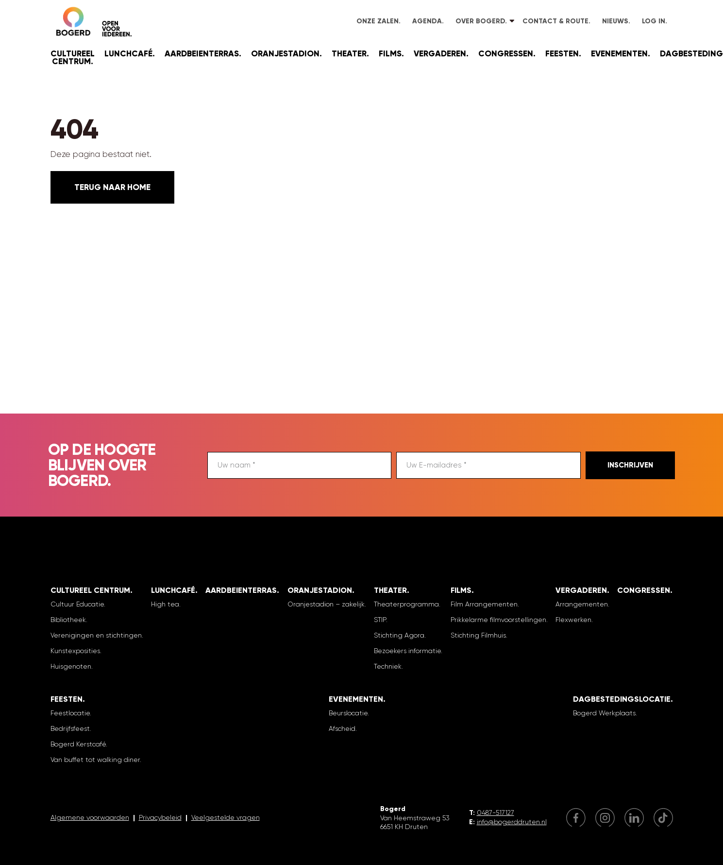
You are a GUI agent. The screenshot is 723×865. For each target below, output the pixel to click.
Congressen (505, 54)
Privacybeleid (160, 817)
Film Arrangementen (484, 604)
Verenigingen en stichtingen (96, 635)
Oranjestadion (285, 54)
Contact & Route (555, 21)
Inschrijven (630, 465)
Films (390, 54)
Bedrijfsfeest (70, 728)
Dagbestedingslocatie (622, 699)
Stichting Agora (399, 635)
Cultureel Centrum (72, 58)
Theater (349, 54)
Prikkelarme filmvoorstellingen (498, 619)
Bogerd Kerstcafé (78, 744)
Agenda (427, 21)
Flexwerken (573, 619)
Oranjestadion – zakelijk (326, 604)
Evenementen (619, 54)
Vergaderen (440, 54)
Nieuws (615, 21)
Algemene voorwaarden (89, 817)
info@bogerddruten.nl (512, 822)
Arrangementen (581, 604)
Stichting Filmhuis (478, 635)
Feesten (562, 54)
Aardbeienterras (202, 54)
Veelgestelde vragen (225, 817)
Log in (653, 21)
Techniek (388, 666)
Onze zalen (377, 21)
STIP (380, 619)
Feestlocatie (70, 713)
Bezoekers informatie (407, 651)
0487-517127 (495, 812)
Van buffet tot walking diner (95, 759)
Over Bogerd (480, 21)
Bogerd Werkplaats (604, 713)
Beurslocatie (348, 713)
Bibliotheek (68, 619)
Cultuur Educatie (77, 604)
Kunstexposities (75, 651)
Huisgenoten (70, 666)
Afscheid (342, 728)
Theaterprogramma (406, 604)
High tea (165, 604)
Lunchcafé (128, 54)
